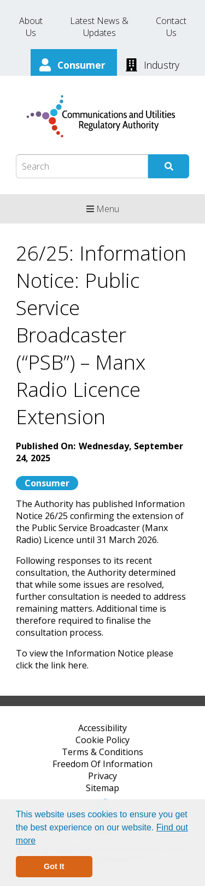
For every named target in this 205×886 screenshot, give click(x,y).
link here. (70, 665)
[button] (40, 841)
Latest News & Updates (99, 27)
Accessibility (102, 728)
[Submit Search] (168, 166)
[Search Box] (82, 166)
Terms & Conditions (102, 752)
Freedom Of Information (102, 764)
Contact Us (171, 27)
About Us (31, 27)
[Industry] (152, 64)
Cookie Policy (102, 740)
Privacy (102, 776)
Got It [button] (54, 866)
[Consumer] (74, 64)
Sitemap (102, 788)
